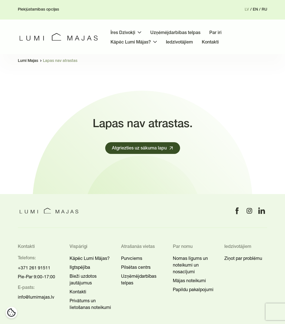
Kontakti (78, 291)
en (255, 9)
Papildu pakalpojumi (193, 289)
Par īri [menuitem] (215, 33)
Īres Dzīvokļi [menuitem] (122, 33)
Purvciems (131, 258)
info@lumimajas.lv (36, 296)
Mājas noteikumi (189, 280)
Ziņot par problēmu (243, 258)
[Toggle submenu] (139, 32)
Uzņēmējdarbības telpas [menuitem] (175, 33)
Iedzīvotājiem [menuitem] (179, 42)
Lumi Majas (28, 61)
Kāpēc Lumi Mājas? (90, 258)
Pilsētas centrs (136, 267)
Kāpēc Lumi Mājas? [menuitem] (130, 42)
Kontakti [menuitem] (210, 42)
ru (264, 9)
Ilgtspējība (80, 267)
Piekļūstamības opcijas (38, 9)
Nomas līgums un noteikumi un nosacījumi (190, 265)
